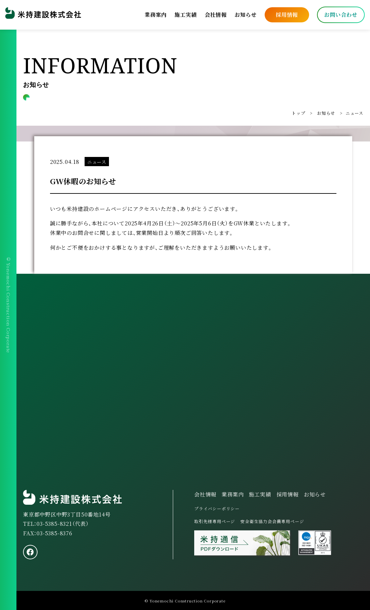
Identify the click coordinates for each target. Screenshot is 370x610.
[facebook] (30, 552)
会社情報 (216, 14)
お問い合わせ (340, 14)
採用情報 (287, 14)
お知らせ (246, 14)
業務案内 (156, 14)
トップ (298, 113)
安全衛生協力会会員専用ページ (272, 521)
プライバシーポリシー (217, 508)
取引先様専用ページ (214, 521)
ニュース (354, 113)
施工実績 (185, 14)
